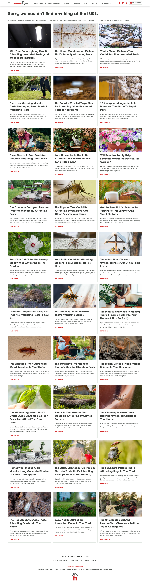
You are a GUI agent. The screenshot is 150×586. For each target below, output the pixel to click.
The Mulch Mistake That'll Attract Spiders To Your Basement (120, 366)
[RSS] (126, 3)
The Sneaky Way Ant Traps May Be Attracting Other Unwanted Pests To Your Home (74, 106)
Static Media (63, 560)
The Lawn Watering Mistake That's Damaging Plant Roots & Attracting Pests (29, 106)
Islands (88, 569)
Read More (14, 70)
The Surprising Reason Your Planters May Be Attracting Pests (75, 365)
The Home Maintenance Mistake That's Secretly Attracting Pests (75, 53)
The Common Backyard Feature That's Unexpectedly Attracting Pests (29, 210)
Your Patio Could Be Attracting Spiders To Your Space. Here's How (74, 263)
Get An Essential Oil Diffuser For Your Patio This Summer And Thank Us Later (119, 211)
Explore (62, 569)
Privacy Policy (83, 557)
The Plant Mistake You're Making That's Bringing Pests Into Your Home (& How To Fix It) (120, 315)
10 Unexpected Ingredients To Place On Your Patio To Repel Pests (118, 106)
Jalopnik (49, 569)
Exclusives (38, 3)
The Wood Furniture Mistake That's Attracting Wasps (72, 313)
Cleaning (76, 3)
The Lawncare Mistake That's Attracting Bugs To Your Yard (117, 470)
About (63, 557)
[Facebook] (119, 3)
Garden (67, 3)
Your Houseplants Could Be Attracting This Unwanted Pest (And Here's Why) (73, 158)
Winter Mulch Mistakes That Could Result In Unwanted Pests (119, 53)
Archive (71, 557)
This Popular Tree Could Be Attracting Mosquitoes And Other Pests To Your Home (71, 210)
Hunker (81, 569)
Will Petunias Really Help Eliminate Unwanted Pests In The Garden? (119, 158)
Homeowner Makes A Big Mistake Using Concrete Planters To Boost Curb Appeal (29, 471)
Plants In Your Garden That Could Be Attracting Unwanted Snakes (73, 416)
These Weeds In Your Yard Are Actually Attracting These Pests (28, 157)
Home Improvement (53, 3)
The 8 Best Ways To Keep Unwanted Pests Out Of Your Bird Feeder (120, 263)
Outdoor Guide (97, 569)
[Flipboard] (123, 3)
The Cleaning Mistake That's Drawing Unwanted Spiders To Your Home (118, 416)
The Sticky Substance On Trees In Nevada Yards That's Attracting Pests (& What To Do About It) (75, 471)
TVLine (56, 569)
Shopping (94, 3)
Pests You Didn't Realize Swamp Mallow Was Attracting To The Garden (29, 263)
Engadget (41, 569)
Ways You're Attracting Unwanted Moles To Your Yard (73, 522)
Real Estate (106, 3)
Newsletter (135, 3)
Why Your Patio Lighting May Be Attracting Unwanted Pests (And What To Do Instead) (29, 54)
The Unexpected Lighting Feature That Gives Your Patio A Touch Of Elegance (119, 523)
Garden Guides (72, 569)
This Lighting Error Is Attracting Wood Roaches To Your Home (28, 365)
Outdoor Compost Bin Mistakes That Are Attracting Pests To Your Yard (29, 315)
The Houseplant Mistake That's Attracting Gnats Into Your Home (28, 523)
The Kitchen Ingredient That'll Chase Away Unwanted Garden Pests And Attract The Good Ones (29, 418)
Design (85, 3)
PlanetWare (108, 569)
